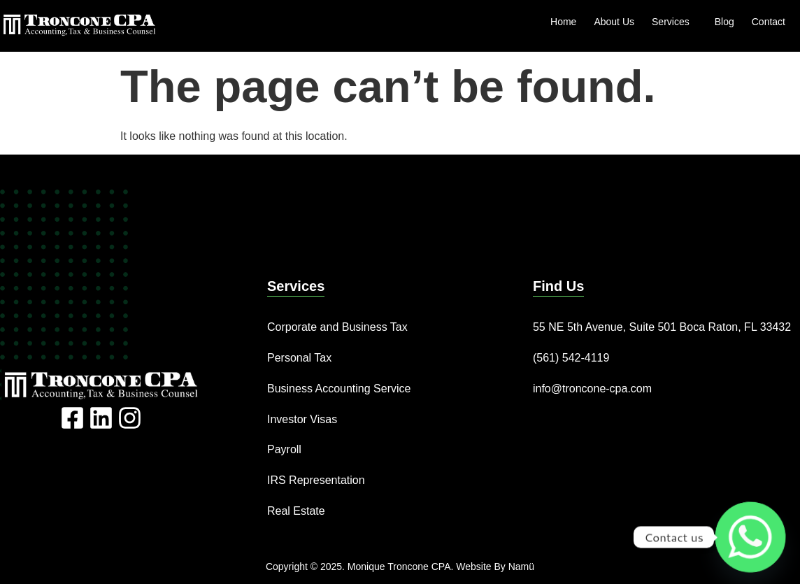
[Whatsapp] (750, 537)
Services (674, 21)
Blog (724, 21)
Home (563, 21)
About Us (614, 21)
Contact (768, 21)
